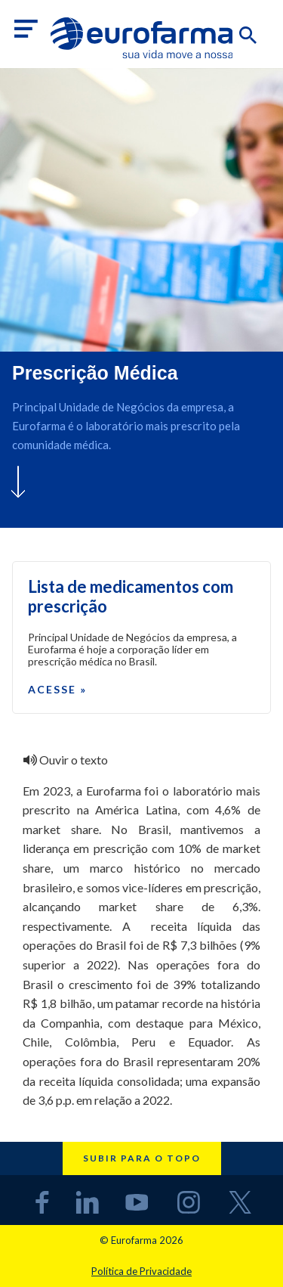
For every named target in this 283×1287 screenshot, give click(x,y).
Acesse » (57, 689)
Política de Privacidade (141, 1271)
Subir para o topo (142, 1158)
